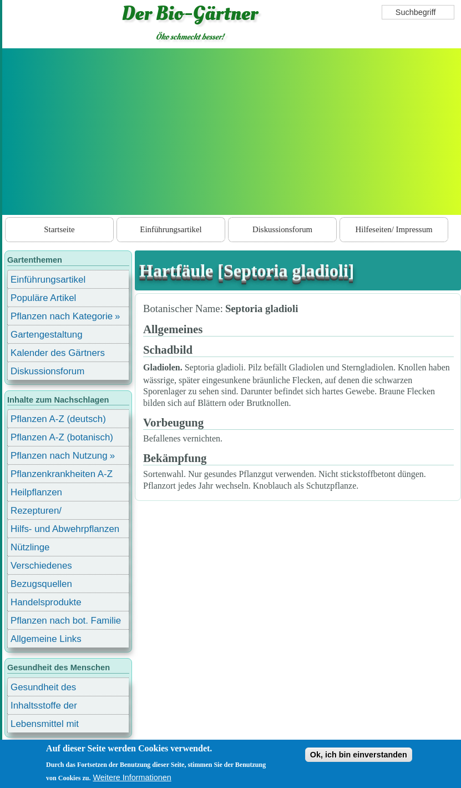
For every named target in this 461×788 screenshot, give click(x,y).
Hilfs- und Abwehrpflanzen (65, 529)
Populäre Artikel (43, 298)
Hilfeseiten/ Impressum (394, 229)
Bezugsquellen (41, 584)
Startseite (59, 229)
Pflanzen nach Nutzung (59, 455)
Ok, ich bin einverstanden (358, 754)
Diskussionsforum (282, 229)
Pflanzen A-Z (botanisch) (62, 437)
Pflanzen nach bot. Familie (66, 620)
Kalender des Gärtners (58, 353)
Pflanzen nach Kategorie (62, 316)
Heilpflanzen (36, 492)
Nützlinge (30, 547)
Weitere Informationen (132, 777)
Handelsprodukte (46, 602)
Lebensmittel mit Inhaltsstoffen (45, 725)
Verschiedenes (41, 565)
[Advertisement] (232, 131)
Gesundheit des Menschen (43, 689)
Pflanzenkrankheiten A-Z (62, 474)
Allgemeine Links (46, 639)
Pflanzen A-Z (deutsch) (58, 419)
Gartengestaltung (47, 334)
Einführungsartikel (170, 229)
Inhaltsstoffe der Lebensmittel (44, 707)
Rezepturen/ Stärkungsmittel (43, 512)
